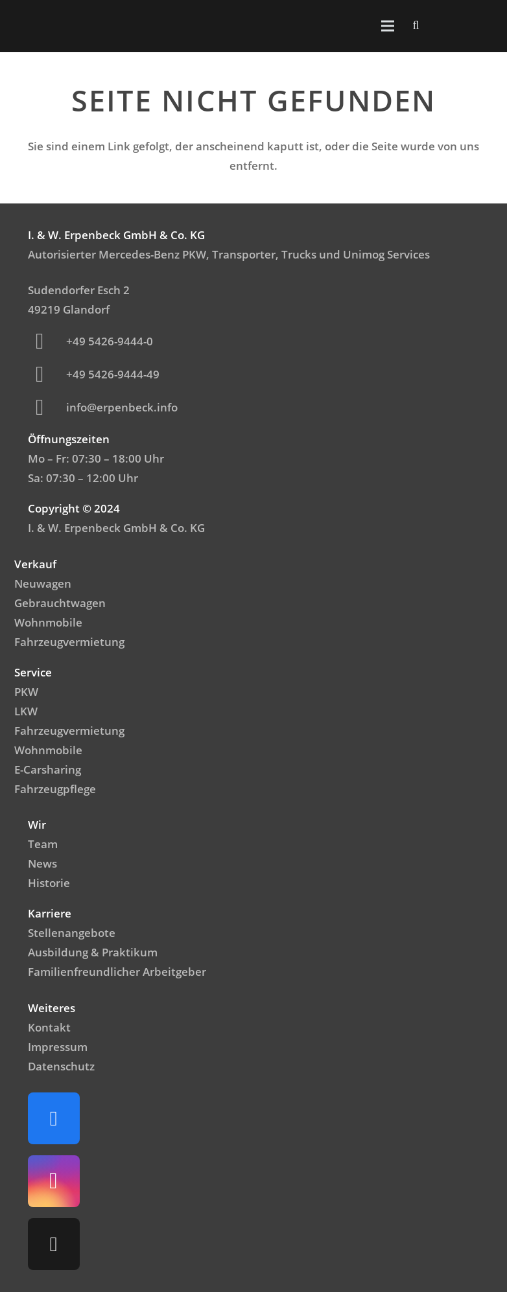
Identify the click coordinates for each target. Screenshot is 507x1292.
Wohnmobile (48, 622)
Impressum (58, 1046)
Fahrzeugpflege (55, 788)
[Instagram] (54, 1181)
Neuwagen (42, 583)
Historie (49, 882)
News (42, 863)
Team (43, 843)
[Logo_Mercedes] (40, 26)
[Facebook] (54, 1118)
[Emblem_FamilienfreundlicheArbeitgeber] (460, 26)
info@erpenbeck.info (122, 407)
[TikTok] (54, 1244)
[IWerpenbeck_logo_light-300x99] (80, 26)
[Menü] (387, 26)
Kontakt (49, 1027)
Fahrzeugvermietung (69, 641)
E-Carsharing (47, 769)
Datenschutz (61, 1066)
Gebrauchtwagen (60, 602)
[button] (416, 25)
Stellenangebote (71, 932)
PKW (26, 691)
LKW (26, 711)
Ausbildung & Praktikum (93, 952)
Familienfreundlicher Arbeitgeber (117, 971)
